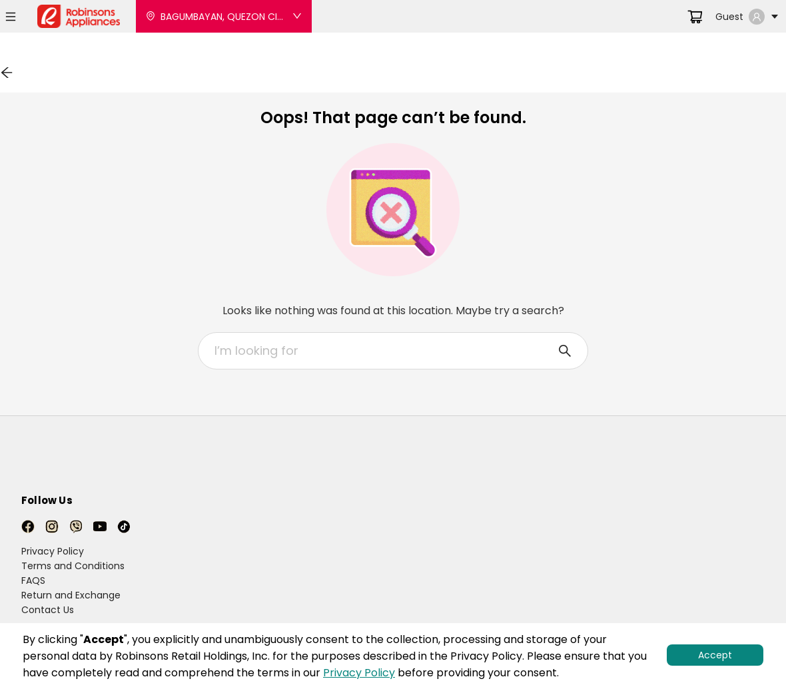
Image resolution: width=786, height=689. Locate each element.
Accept (715, 655)
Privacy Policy (359, 672)
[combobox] (385, 351)
